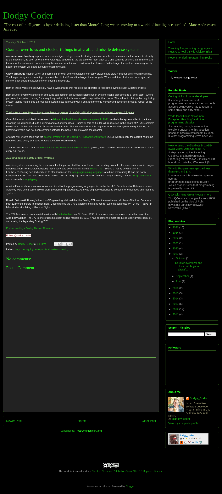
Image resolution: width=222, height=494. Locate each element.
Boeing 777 (96, 168)
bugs (17, 249)
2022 (176, 238)
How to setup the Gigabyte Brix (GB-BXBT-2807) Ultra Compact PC (190, 147)
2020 (176, 248)
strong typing (30, 179)
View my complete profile (183, 423)
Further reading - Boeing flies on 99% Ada (29, 228)
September (183, 276)
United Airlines (65, 214)
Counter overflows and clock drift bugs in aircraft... (188, 266)
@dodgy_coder (181, 418)
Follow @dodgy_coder (18, 235)
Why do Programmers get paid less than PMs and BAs (189, 170)
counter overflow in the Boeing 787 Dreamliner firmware (75, 136)
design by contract (142, 175)
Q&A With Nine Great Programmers (189, 194)
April (179, 281)
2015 (176, 293)
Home (82, 421)
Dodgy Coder (28, 15)
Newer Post (14, 421)
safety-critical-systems (47, 249)
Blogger (130, 486)
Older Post (149, 421)
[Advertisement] (81, 385)
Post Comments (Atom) (89, 430)
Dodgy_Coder (26, 243)
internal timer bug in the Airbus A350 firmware (65, 147)
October (181, 258)
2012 (176, 309)
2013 (176, 303)
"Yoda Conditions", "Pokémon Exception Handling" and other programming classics (186, 119)
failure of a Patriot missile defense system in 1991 (80, 119)
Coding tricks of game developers (188, 96)
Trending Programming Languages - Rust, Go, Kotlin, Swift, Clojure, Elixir (190, 50)
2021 (176, 243)
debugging (28, 249)
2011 (176, 314)
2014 (176, 298)
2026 (176, 227)
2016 (176, 288)
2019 (176, 253)
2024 (176, 232)
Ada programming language (87, 172)
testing (64, 249)
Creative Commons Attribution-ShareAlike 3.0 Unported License (127, 471)
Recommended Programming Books (190, 57)
